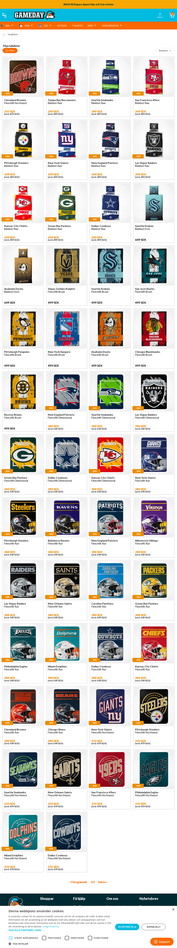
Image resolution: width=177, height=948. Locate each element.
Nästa (103, 882)
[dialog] (88, 927)
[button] (60, 930)
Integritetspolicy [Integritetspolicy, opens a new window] (51, 926)
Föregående (78, 882)
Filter (10, 50)
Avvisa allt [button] (153, 926)
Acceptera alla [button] (127, 926)
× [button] (173, 909)
